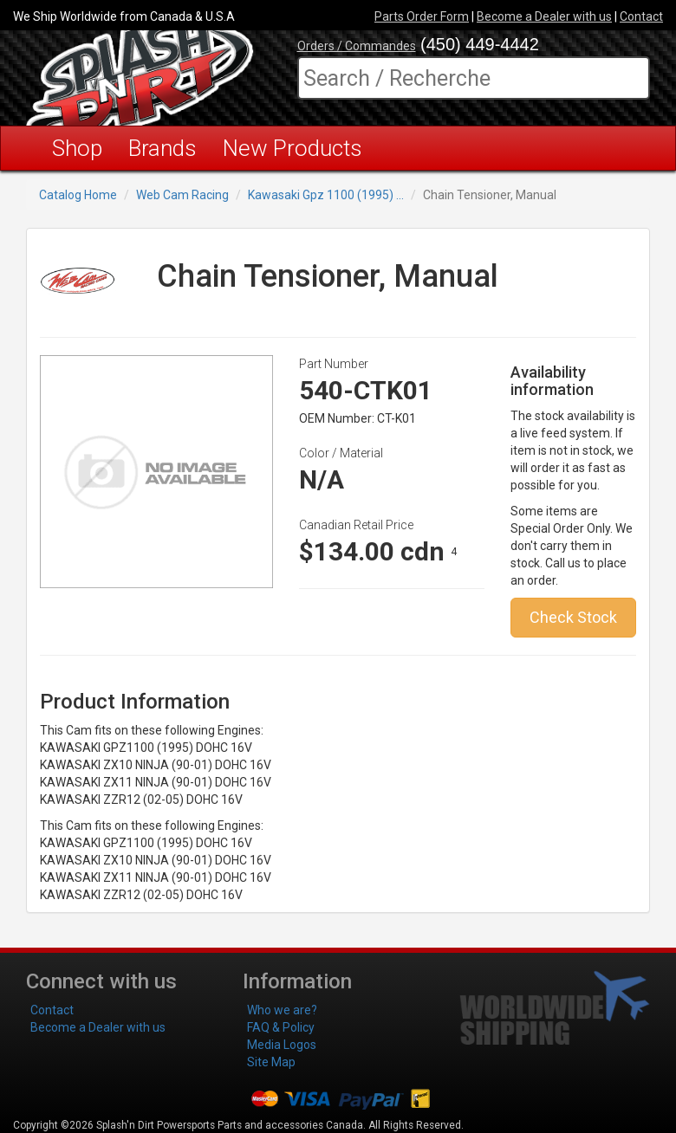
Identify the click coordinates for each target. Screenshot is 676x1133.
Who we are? (282, 1010)
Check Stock (573, 617)
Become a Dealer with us (544, 16)
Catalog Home (78, 195)
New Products (292, 148)
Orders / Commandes (356, 46)
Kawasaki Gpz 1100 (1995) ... (326, 195)
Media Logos (281, 1045)
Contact (641, 16)
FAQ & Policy (281, 1027)
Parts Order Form (421, 16)
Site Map (271, 1062)
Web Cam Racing (182, 195)
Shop (77, 148)
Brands (162, 148)
